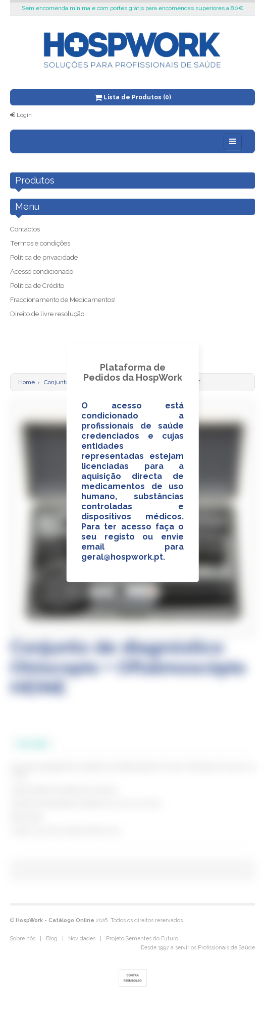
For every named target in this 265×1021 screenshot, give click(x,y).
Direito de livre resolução (47, 314)
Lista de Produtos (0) (132, 97)
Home (26, 382)
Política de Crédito (37, 285)
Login (21, 114)
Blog (52, 938)
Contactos (25, 229)
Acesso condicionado (41, 271)
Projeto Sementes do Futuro (142, 938)
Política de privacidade (44, 257)
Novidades (81, 938)
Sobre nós (22, 938)
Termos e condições (40, 243)
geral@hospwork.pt (122, 557)
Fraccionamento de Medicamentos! (63, 300)
